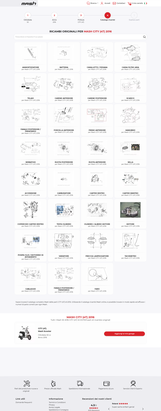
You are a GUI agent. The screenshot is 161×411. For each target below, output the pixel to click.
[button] (25, 333)
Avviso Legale (54, 407)
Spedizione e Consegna (58, 410)
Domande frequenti (24, 402)
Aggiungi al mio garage (125, 334)
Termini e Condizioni (57, 402)
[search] (144, 37)
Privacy (52, 405)
